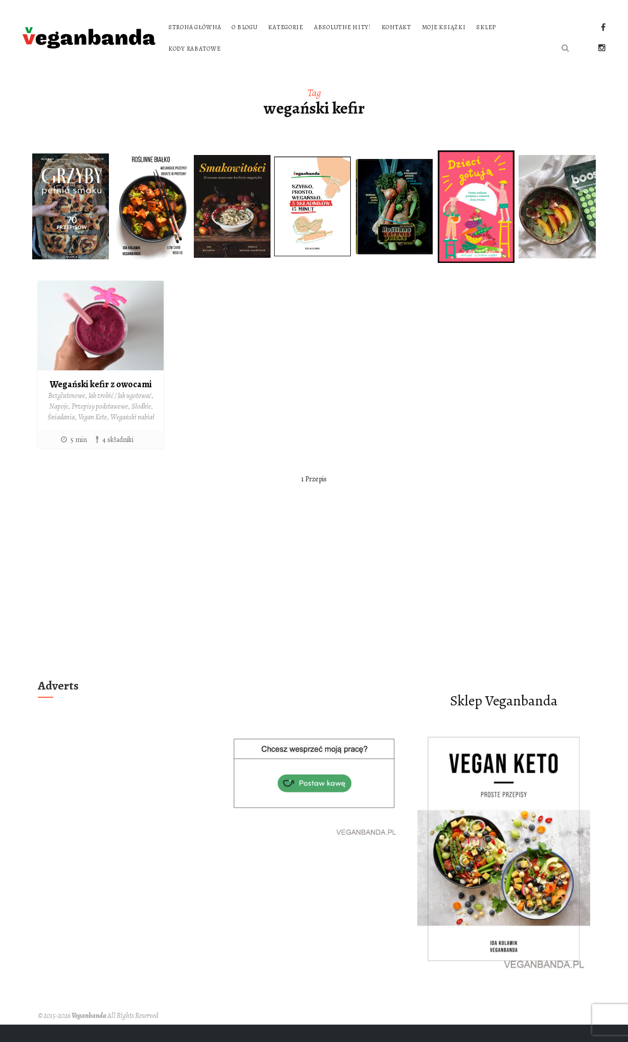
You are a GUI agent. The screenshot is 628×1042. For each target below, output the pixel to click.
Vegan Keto (92, 417)
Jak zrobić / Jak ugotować (119, 396)
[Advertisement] (314, 598)
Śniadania (61, 417)
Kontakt (396, 27)
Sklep (486, 27)
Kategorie (285, 27)
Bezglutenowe (66, 396)
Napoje (58, 406)
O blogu (244, 27)
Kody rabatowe (194, 49)
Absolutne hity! (342, 27)
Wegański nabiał (132, 417)
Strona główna (194, 27)
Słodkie (141, 406)
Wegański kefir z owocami (101, 384)
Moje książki (444, 27)
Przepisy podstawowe (100, 406)
